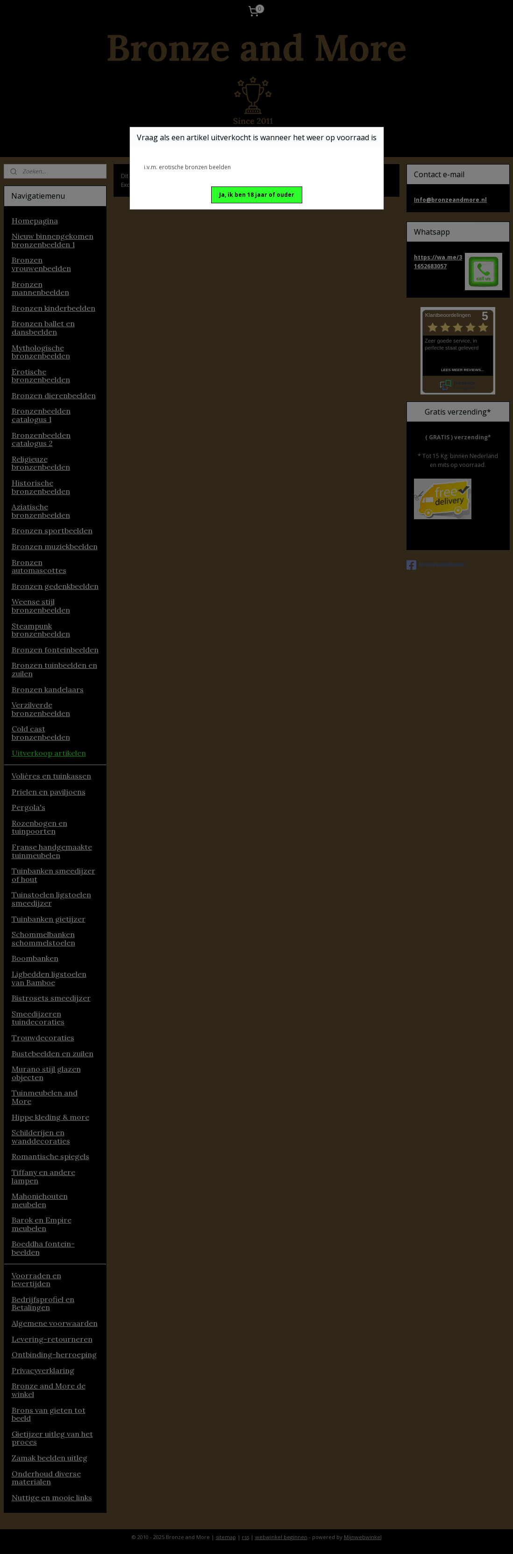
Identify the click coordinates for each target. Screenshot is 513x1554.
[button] (256, 194)
